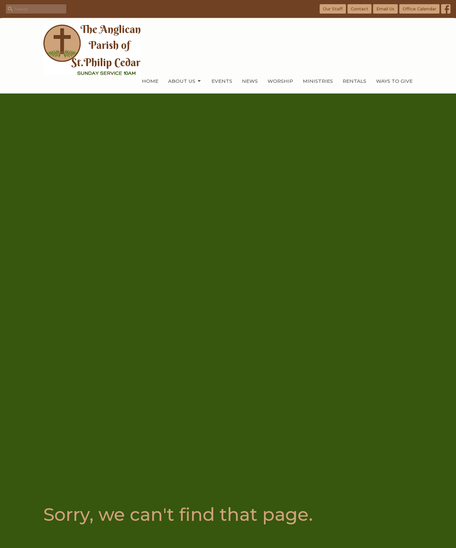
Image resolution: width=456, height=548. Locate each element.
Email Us (385, 8)
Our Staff (333, 8)
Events (221, 81)
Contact (359, 8)
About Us (185, 81)
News (250, 81)
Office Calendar (419, 8)
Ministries (318, 81)
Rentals (354, 81)
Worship (280, 81)
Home (150, 81)
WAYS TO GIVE (394, 81)
